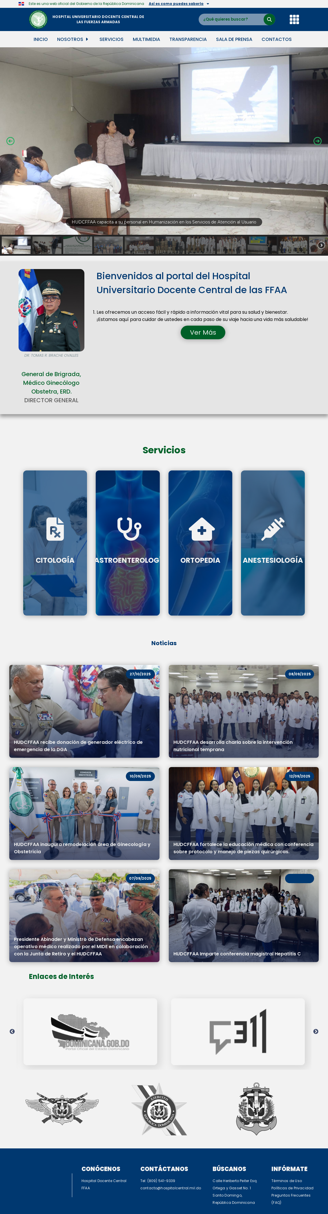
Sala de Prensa (234, 39)
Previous (12, 1013)
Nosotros (72, 39)
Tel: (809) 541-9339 (157, 1142)
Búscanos (229, 1131)
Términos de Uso (286, 1142)
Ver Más (203, 332)
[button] (164, 141)
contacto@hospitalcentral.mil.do (170, 1150)
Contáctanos (164, 1131)
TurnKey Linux (193, 1211)
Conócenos (100, 1131)
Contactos (277, 39)
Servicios (111, 39)
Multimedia (146, 39)
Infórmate (289, 1131)
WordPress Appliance (141, 1211)
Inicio (41, 39)
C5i (192, 1196)
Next (316, 1013)
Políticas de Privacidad (292, 1150)
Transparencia (188, 39)
